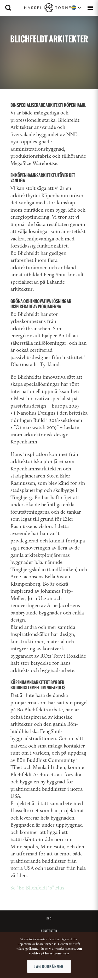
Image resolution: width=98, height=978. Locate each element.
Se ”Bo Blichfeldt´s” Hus (37, 888)
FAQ (49, 918)
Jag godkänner (49, 966)
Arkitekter (49, 931)
